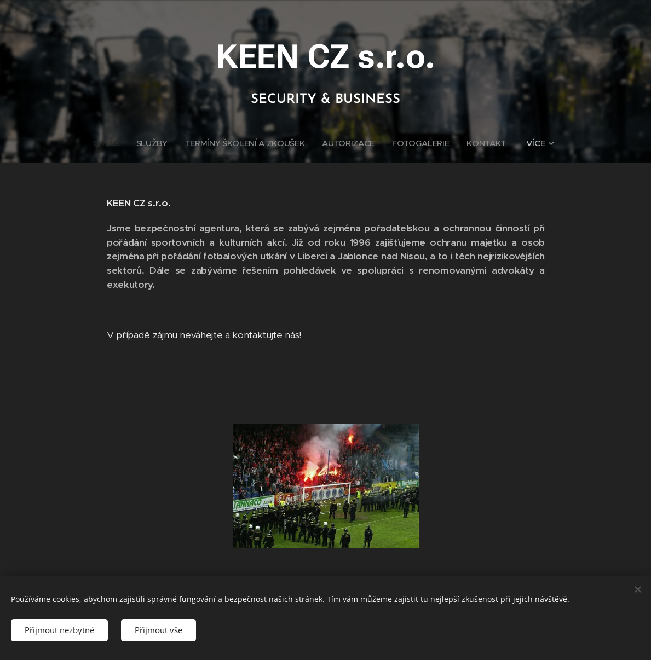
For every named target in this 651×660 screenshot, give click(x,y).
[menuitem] (105, 143)
